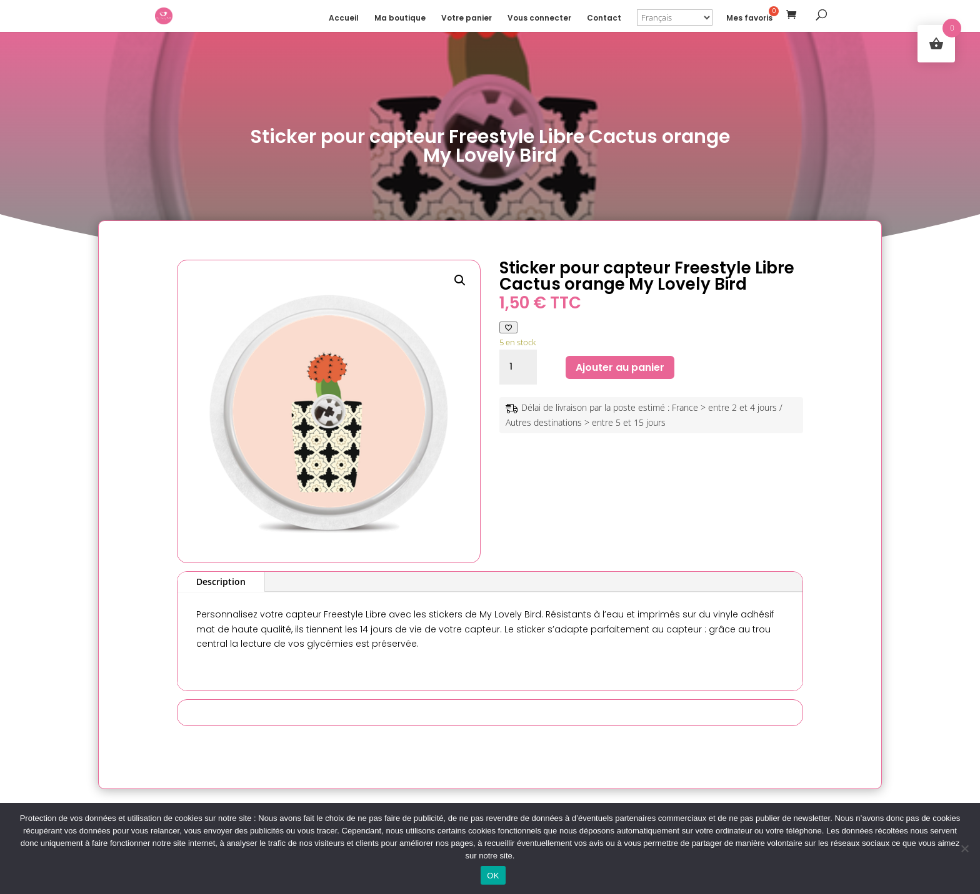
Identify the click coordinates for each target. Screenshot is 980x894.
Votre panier (466, 18)
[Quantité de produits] (518, 367)
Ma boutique (400, 18)
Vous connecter (539, 18)
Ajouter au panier (620, 367)
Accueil (344, 18)
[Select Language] (674, 17)
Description (221, 581)
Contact (604, 18)
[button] (460, 280)
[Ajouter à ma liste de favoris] (508, 327)
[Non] (964, 848)
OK (493, 875)
